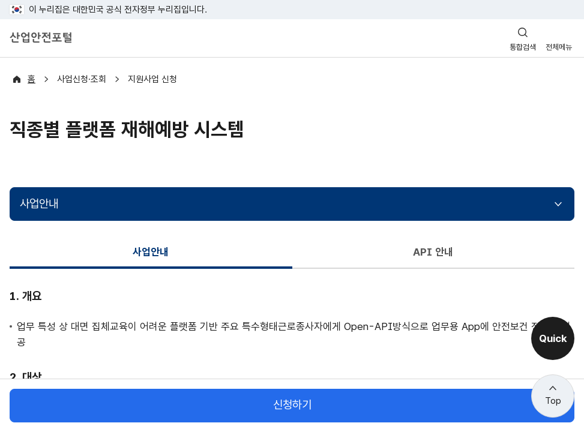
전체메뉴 (559, 47)
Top (553, 400)
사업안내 (39, 204)
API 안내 (433, 251)
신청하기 (292, 405)
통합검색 (523, 47)
